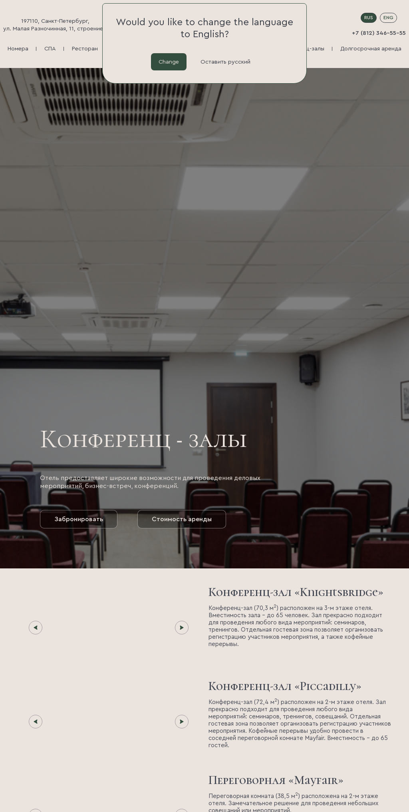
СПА (50, 49)
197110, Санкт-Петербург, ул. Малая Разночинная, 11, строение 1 (55, 25)
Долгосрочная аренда (370, 49)
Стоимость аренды (182, 519)
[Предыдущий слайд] (35, 627)
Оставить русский (225, 62)
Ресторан (85, 49)
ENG (388, 17)
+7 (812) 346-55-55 (379, 33)
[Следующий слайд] (182, 627)
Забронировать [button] (78, 519)
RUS (368, 17)
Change (169, 62)
